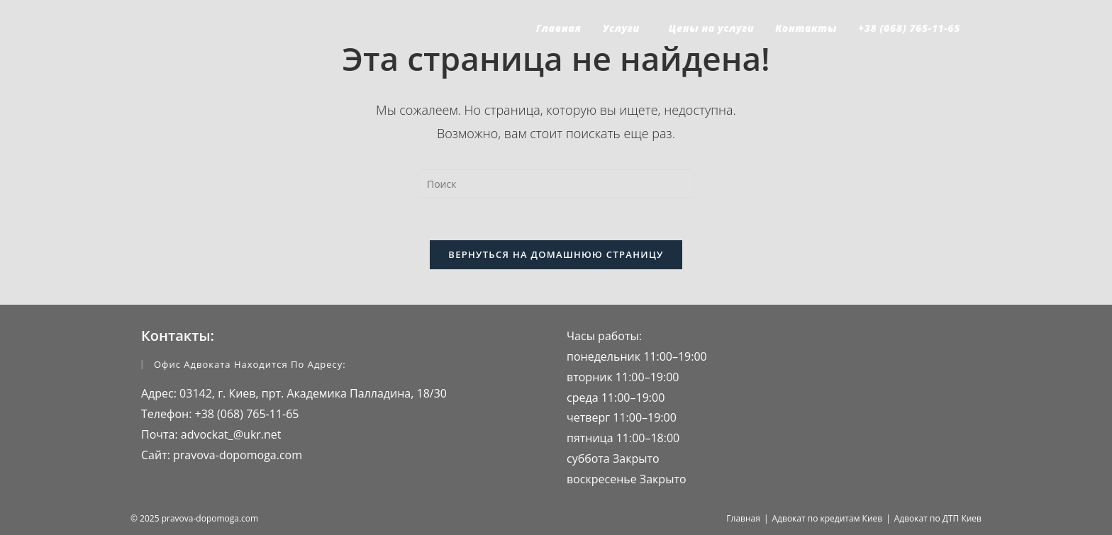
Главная (743, 518)
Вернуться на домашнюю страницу (555, 254)
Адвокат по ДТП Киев (938, 518)
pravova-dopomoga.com (236, 455)
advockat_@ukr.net (230, 434)
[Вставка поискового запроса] (556, 183)
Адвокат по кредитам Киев (827, 518)
